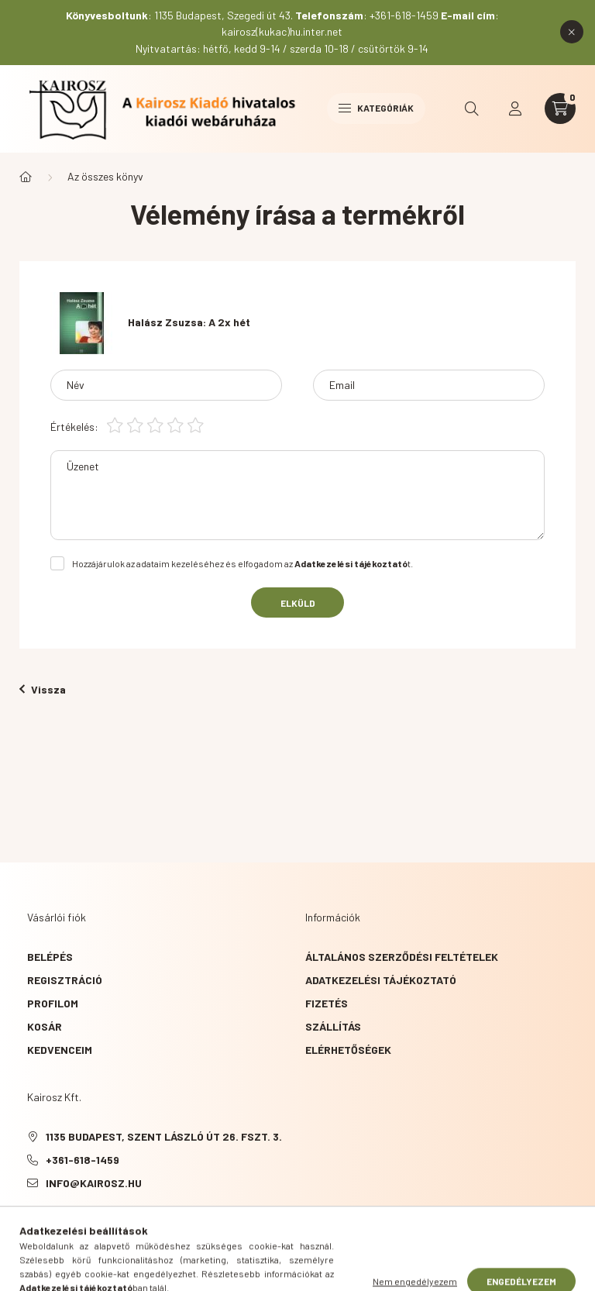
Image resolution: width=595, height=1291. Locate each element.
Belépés (50, 956)
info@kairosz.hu (94, 1182)
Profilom (52, 1003)
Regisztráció (64, 979)
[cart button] (560, 108)
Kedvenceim (59, 1049)
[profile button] (515, 108)
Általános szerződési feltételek (401, 956)
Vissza (42, 689)
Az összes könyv (105, 176)
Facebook (30, 1222)
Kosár (44, 1026)
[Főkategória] (25, 176)
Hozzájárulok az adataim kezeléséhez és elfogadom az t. (242, 563)
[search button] (471, 108)
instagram (92, 1222)
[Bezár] (571, 31)
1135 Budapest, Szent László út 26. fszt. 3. (164, 1136)
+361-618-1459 (82, 1159)
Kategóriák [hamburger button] (376, 107)
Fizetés (326, 1003)
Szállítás (333, 1026)
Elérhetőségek (348, 1049)
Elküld (297, 602)
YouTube (61, 1222)
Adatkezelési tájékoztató (380, 979)
